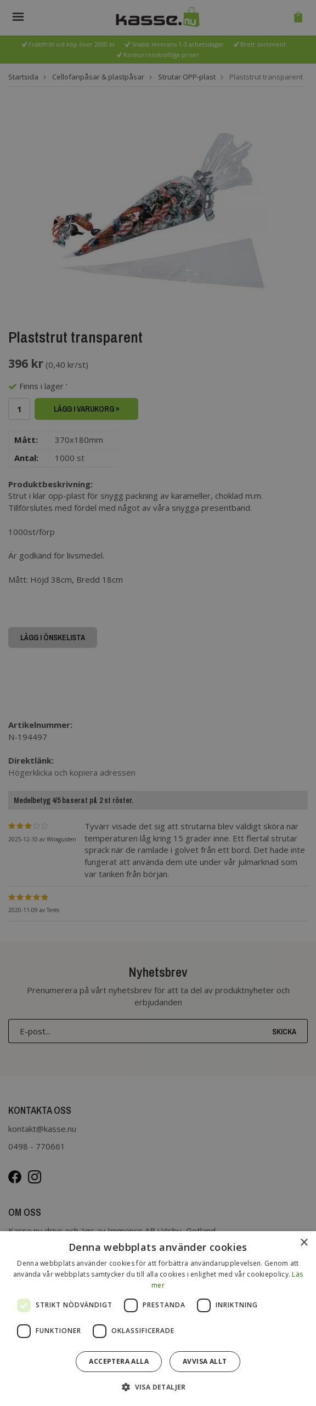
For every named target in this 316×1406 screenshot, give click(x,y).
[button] (158, 1386)
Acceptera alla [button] (119, 1361)
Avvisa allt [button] (205, 1361)
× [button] (304, 1243)
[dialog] (158, 1318)
